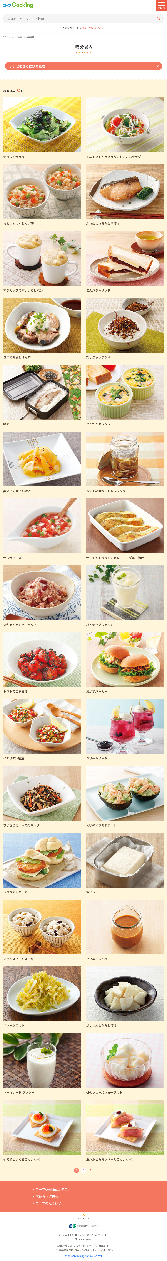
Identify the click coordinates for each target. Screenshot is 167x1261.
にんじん (100, 27)
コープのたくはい (49, 1203)
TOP (5, 37)
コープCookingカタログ (53, 1189)
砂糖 (90, 27)
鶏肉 (84, 27)
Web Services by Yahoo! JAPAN (83, 1256)
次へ (90, 1170)
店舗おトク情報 (47, 1196)
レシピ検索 (16, 37)
